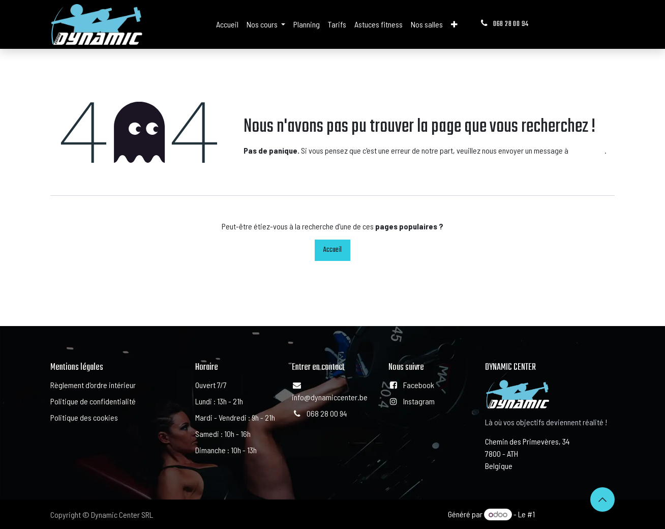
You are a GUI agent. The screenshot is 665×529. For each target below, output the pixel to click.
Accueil (332, 250)
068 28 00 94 (503, 24)
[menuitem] (227, 24)
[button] (602, 499)
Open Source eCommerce (575, 514)
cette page (587, 150)
